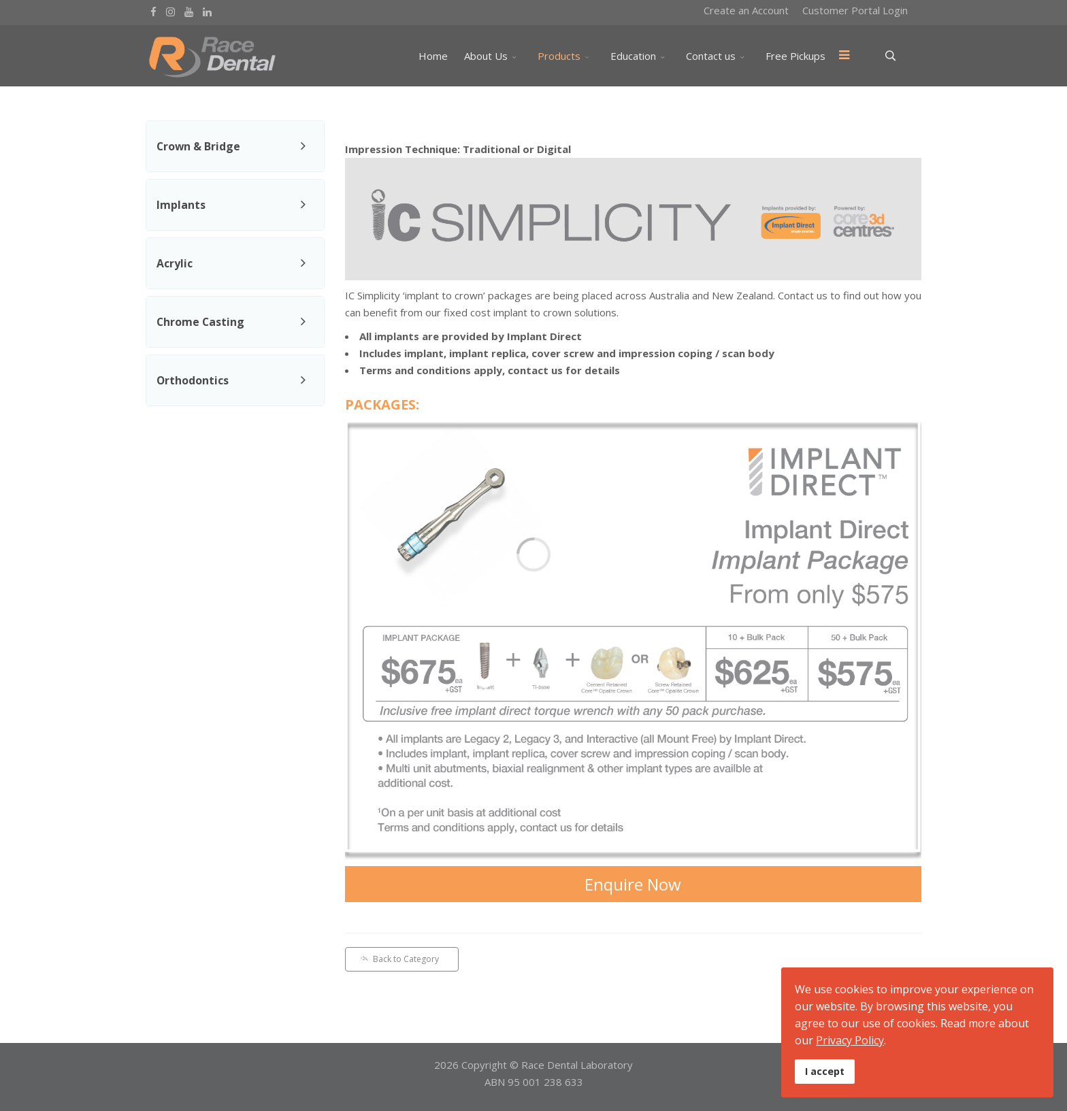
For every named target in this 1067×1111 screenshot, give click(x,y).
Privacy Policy (850, 1040)
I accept (824, 1071)
